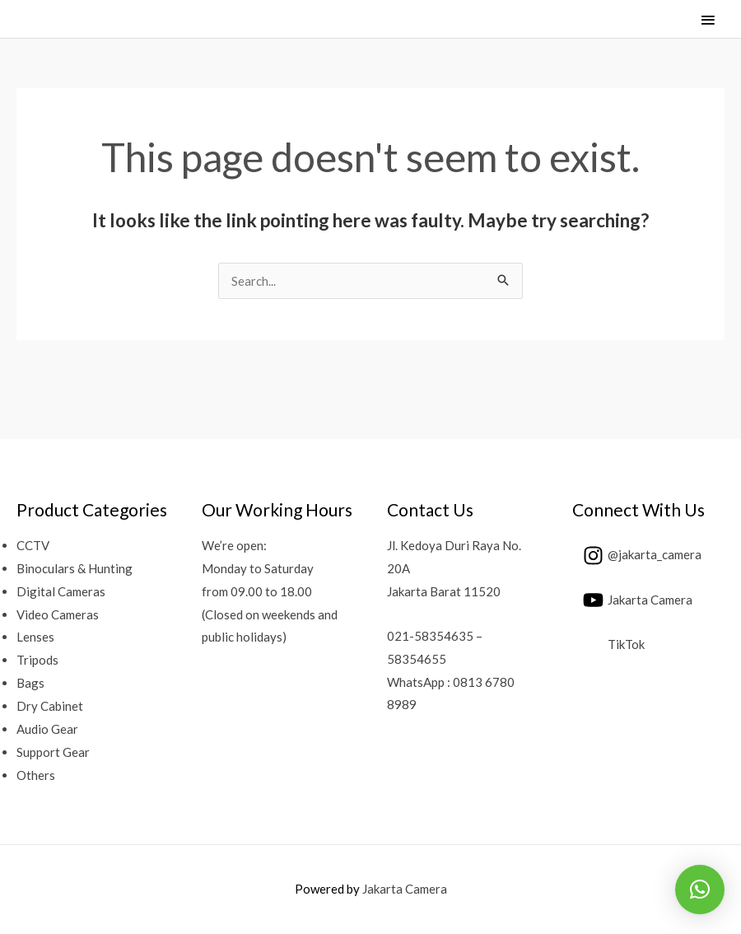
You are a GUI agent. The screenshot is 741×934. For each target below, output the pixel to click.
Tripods (37, 659)
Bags (30, 682)
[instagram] (636, 555)
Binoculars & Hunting (74, 568)
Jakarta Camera (404, 888)
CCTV (32, 545)
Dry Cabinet (49, 705)
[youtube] (632, 600)
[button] (700, 889)
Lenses (35, 636)
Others (35, 775)
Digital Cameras (60, 591)
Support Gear (53, 752)
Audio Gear (47, 729)
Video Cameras (57, 614)
